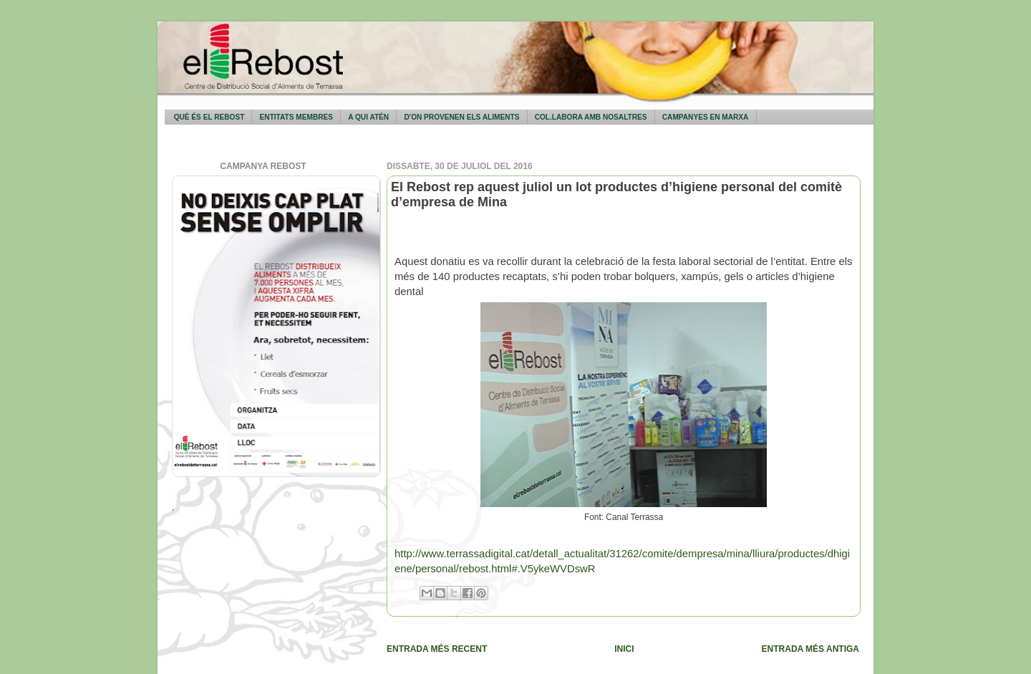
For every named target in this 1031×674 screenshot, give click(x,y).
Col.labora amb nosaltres (591, 117)
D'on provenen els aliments (461, 117)
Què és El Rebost (209, 117)
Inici (624, 649)
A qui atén (368, 117)
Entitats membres (296, 117)
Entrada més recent (437, 649)
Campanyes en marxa (705, 117)
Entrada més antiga (810, 649)
